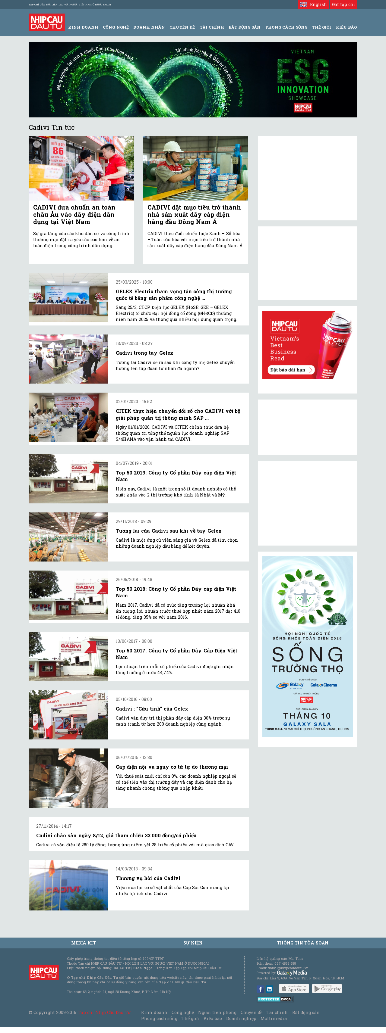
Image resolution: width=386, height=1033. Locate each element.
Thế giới (321, 27)
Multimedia (274, 1018)
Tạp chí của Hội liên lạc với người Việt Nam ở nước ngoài (70, 4)
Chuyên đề (182, 27)
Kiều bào (213, 1018)
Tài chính (277, 1012)
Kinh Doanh (83, 27)
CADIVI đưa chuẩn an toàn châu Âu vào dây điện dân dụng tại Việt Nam (74, 214)
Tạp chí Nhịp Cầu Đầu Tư (104, 1012)
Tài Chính (212, 27)
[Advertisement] (307, 503)
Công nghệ (183, 1012)
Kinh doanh (154, 1012)
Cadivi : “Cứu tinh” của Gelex (152, 708)
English (313, 4)
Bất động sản (245, 27)
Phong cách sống (159, 1018)
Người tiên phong (217, 1012)
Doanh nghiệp (241, 1018)
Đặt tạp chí (343, 4)
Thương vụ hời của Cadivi (148, 878)
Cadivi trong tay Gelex (144, 353)
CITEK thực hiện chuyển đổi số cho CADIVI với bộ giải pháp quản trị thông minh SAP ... (178, 414)
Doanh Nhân (149, 27)
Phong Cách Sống (286, 27)
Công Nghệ (115, 27)
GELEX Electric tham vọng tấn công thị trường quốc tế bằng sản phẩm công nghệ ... (174, 294)
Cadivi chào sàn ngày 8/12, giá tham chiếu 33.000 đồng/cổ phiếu (116, 835)
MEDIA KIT (83, 943)
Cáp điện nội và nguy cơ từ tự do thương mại (172, 767)
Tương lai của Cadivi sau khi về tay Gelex (169, 530)
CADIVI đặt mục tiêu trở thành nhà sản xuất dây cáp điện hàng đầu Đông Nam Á (194, 214)
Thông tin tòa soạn (302, 943)
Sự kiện (193, 943)
